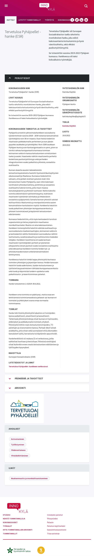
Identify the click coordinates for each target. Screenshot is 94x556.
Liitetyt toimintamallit (29, 20)
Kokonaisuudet (10, 522)
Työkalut (7, 526)
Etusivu (6, 515)
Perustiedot (19, 78)
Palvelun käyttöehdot (56, 526)
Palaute (50, 522)
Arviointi (17, 388)
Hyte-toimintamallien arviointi (17, 529)
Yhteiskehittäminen (19, 455)
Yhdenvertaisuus (18, 450)
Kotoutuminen (17, 439)
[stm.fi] (41, 550)
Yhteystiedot (52, 518)
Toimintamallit (10, 533)
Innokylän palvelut (55, 515)
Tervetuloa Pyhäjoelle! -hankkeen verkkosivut (28, 366)
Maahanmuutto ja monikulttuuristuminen (29, 478)
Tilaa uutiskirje (53, 533)
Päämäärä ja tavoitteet (26, 378)
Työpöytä (49, 20)
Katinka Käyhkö (69, 126)
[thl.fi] (20, 550)
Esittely (11, 20)
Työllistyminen (17, 444)
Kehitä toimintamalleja (14, 518)
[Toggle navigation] (6, 6)
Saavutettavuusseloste (56, 529)
